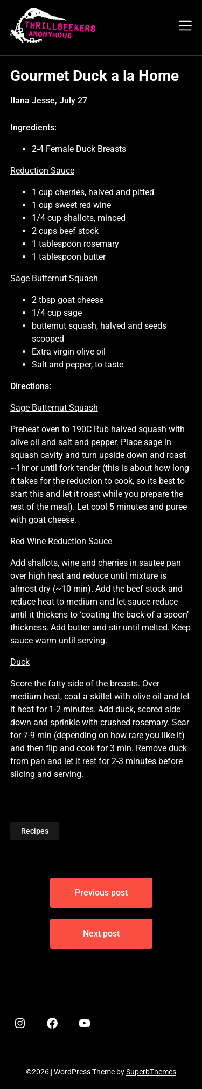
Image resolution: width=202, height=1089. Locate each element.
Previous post (101, 892)
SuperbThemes (151, 1071)
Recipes (34, 831)
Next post (101, 933)
